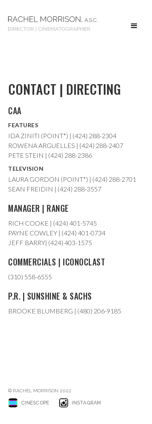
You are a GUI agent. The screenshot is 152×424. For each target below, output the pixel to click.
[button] (134, 26)
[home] (52, 23)
